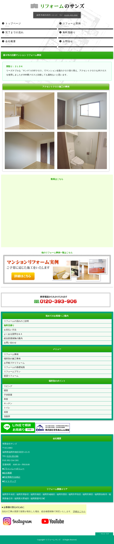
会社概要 (31, 42)
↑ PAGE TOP (104, 534)
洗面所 (7, 416)
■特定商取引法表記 (11, 477)
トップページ (31, 24)
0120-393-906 (71, 15)
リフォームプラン (12, 371)
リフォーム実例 (88, 24)
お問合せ (88, 42)
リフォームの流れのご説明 (16, 321)
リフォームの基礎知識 (14, 367)
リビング (8, 386)
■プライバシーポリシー (13, 469)
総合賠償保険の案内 (13, 338)
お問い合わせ (10, 343)
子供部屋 (8, 395)
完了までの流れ (31, 33)
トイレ (7, 408)
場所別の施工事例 (12, 359)
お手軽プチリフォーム (14, 363)
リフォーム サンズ (53, 540)
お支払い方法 (10, 330)
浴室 (6, 412)
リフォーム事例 (11, 354)
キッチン (8, 403)
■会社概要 (7, 473)
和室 (6, 399)
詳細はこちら (79, 511)
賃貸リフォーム (11, 376)
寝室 (6, 390)
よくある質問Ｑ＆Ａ (13, 334)
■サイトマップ (9, 481)
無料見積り (88, 33)
